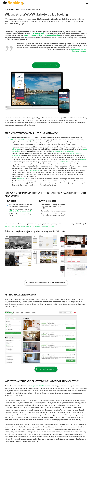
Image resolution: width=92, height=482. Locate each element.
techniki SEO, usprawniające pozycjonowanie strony (42, 36)
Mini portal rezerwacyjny (46, 369)
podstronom (34, 170)
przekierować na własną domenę (62, 151)
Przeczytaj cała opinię (79, 52)
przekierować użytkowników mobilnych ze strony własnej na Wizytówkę (30, 226)
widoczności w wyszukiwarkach (20, 211)
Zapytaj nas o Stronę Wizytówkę (46, 65)
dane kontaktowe (65, 162)
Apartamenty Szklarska (79, 50)
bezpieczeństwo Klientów (40, 386)
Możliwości (20, 9)
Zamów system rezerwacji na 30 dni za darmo (46, 283)
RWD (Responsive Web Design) (20, 140)
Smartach (16, 149)
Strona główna (9, 9)
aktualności (20, 179)
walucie (83, 159)
